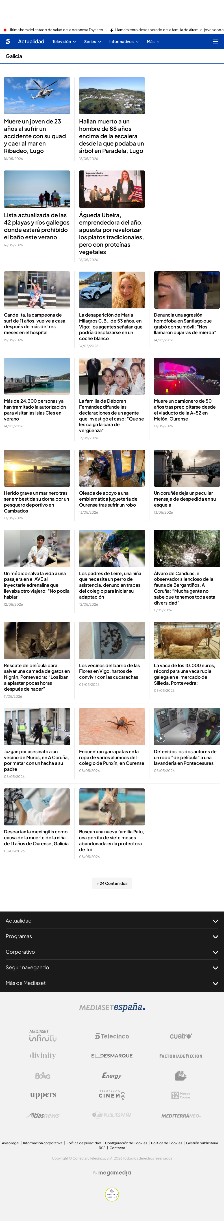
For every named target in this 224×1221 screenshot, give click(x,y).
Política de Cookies (166, 1143)
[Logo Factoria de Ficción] (181, 1056)
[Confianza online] (112, 1200)
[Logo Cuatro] (181, 1036)
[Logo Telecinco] (112, 1036)
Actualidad (112, 920)
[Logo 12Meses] (180, 1095)
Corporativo (112, 951)
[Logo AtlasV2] (43, 1115)
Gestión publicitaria (202, 1143)
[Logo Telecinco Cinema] (112, 1095)
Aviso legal (10, 1143)
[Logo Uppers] (43, 1095)
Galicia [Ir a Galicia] (14, 56)
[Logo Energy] (112, 1076)
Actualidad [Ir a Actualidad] (31, 41)
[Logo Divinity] (43, 1056)
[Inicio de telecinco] (8, 41)
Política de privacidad (83, 1143)
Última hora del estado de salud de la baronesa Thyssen (55, 30)
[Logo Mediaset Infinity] (42, 1036)
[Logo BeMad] (181, 1076)
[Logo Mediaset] (112, 1010)
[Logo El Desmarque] (112, 1056)
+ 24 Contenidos (112, 883)
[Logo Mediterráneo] (181, 1115)
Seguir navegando (112, 967)
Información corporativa (42, 1143)
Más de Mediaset (112, 982)
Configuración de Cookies (126, 1143)
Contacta (117, 1148)
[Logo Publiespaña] (112, 1115)
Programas (112, 936)
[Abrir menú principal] (215, 41)
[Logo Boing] (43, 1076)
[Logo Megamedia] (115, 1173)
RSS (102, 1148)
